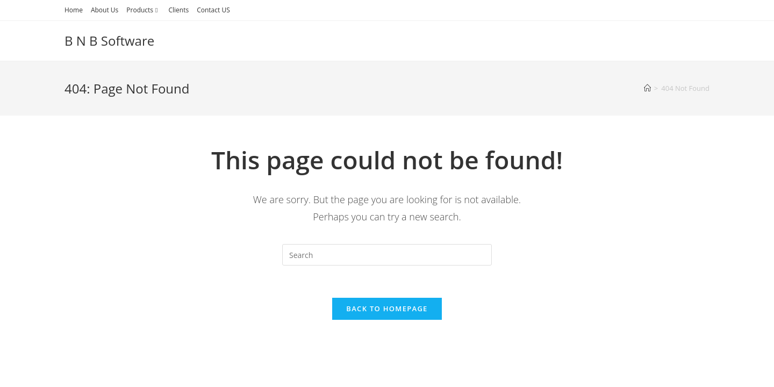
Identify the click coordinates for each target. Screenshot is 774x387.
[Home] (647, 88)
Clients (178, 10)
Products (143, 10)
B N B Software (109, 40)
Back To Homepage (386, 308)
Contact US (213, 10)
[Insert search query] (387, 255)
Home (73, 10)
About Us (104, 10)
